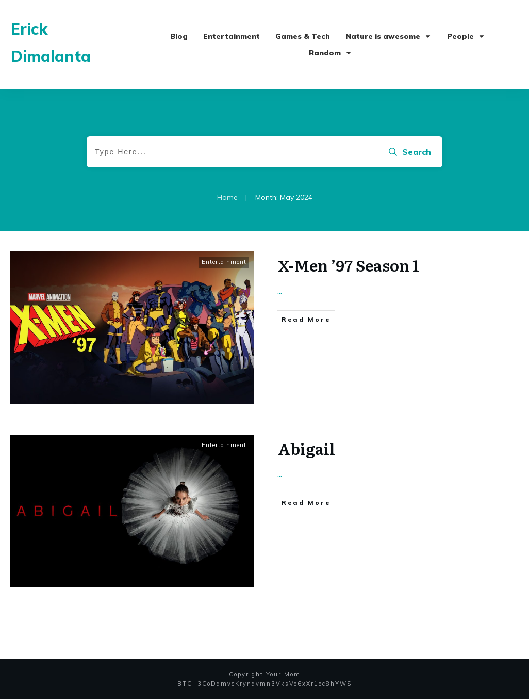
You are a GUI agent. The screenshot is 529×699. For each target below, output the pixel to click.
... (279, 290)
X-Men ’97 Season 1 (348, 264)
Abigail (306, 448)
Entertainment (224, 261)
